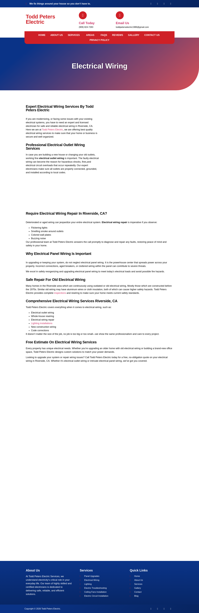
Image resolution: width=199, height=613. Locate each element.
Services (74, 35)
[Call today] (83, 15)
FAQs (104, 35)
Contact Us (152, 35)
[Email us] (120, 15)
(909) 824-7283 (86, 27)
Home (41, 35)
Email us (122, 23)
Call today (87, 23)
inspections (60, 293)
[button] (74, 35)
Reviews (117, 35)
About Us (56, 35)
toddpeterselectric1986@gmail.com (132, 27)
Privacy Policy (99, 40)
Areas (90, 35)
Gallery (133, 35)
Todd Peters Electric (40, 19)
